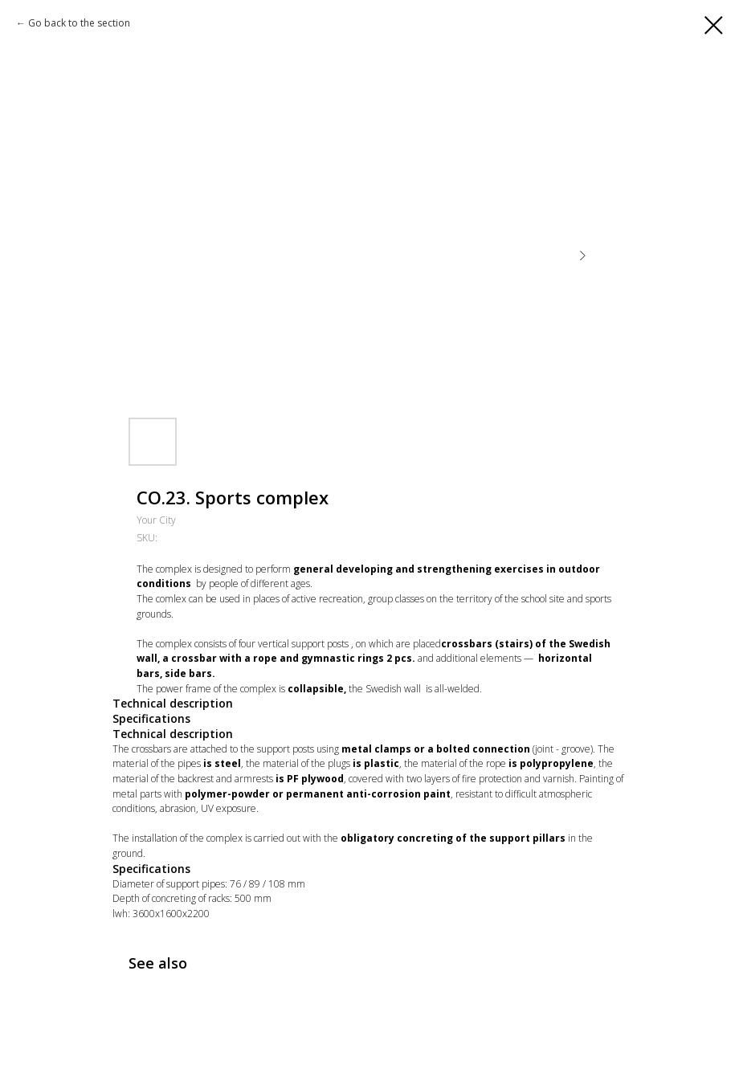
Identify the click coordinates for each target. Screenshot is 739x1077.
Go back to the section (79, 23)
